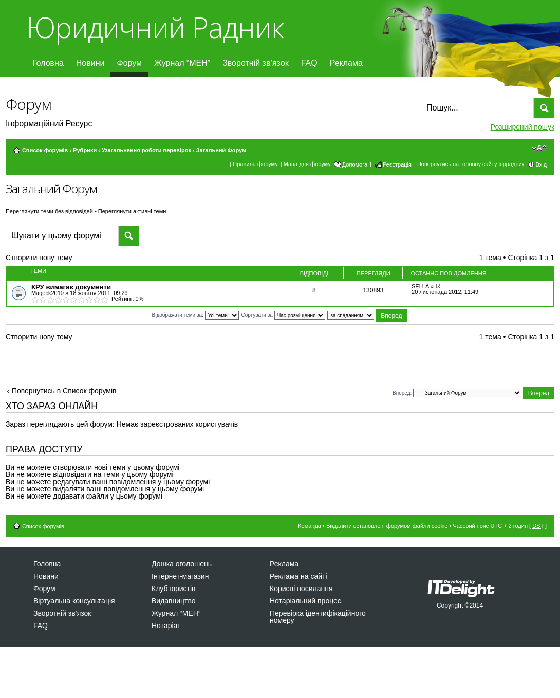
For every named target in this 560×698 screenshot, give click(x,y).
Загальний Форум (221, 150)
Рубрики (85, 150)
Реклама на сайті (298, 576)
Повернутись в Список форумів (64, 390)
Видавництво (174, 601)
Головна (48, 63)
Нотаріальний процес (305, 601)
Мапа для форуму (307, 164)
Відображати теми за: (195, 315)
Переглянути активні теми (132, 211)
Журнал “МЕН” (182, 63)
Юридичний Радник (155, 27)
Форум (129, 63)
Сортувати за (283, 315)
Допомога (354, 164)
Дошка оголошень (182, 564)
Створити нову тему (48, 259)
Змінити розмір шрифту (539, 148)
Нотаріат (166, 625)
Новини (90, 63)
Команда (309, 526)
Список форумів (45, 150)
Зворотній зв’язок (255, 63)
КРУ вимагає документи (71, 287)
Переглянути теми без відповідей (49, 211)
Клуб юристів (173, 588)
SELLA (420, 286)
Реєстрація (397, 164)
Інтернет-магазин (180, 576)
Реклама (346, 63)
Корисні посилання (301, 588)
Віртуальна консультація (74, 601)
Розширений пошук (522, 127)
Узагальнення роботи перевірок (146, 150)
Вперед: (402, 392)
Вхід (541, 164)
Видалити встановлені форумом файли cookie (387, 526)
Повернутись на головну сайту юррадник (471, 164)
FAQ (309, 63)
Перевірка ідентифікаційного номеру (318, 616)
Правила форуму (255, 164)
